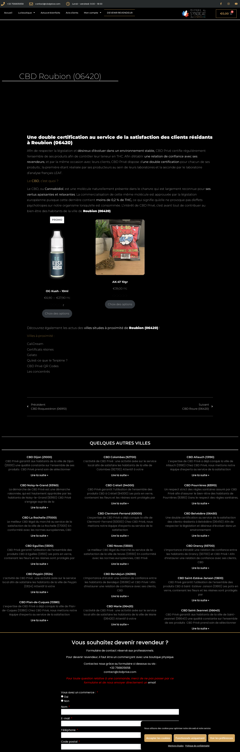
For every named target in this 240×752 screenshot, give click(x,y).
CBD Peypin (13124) (39, 574)
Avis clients (72, 12)
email (152, 682)
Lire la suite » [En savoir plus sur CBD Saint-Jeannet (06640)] (200, 628)
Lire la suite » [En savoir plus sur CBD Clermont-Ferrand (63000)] (120, 536)
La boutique (26, 13)
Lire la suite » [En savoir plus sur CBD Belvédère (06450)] (200, 536)
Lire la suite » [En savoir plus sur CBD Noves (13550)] (120, 564)
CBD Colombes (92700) (120, 457)
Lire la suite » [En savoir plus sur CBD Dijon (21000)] (39, 475)
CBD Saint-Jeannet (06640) (200, 610)
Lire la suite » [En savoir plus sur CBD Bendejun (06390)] (120, 596)
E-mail (65, 718)
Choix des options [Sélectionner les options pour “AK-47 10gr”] (120, 304)
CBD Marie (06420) (120, 606)
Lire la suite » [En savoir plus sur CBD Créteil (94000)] (120, 503)
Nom (64, 707)
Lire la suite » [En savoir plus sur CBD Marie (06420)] (120, 624)
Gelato (32, 355)
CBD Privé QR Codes (42, 366)
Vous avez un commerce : (78, 692)
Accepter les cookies (158, 738)
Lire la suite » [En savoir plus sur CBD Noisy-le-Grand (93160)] (39, 507)
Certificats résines (40, 349)
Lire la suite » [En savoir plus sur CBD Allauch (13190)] (200, 475)
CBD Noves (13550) (120, 545)
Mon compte (92, 13)
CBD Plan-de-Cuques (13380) (39, 602)
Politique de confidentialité (197, 746)
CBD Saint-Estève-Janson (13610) (200, 578)
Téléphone (68, 730)
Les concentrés (38, 371)
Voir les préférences (221, 738)
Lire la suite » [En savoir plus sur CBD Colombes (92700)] (120, 475)
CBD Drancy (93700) (200, 545)
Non (66, 701)
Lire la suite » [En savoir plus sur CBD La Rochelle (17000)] (39, 536)
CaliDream (35, 344)
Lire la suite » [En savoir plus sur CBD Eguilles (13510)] (39, 564)
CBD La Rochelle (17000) (39, 517)
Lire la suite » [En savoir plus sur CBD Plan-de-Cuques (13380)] (39, 620)
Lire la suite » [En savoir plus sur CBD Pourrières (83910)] (200, 503)
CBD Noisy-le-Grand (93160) (39, 485)
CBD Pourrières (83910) (200, 485)
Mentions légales (176, 746)
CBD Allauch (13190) (200, 457)
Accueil (8, 12)
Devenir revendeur (119, 12)
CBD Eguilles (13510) (39, 545)
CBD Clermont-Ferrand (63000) (120, 513)
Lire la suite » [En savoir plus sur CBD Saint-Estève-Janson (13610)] (200, 600)
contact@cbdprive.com (120, 672)
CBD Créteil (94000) (120, 485)
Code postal (69, 742)
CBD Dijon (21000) (39, 457)
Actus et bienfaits (50, 12)
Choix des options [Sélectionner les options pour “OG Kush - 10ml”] (57, 313)
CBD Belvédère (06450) (200, 513)
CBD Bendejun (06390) (120, 574)
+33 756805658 (120, 668)
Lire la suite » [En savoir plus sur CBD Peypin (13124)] (39, 592)
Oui (66, 697)
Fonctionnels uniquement (190, 738)
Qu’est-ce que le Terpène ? (47, 360)
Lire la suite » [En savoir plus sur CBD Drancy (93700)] (200, 568)
